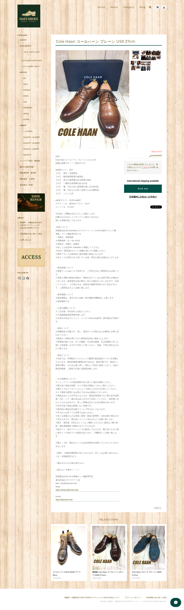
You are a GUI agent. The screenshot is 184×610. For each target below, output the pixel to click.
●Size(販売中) (25, 46)
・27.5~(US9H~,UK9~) (30, 66)
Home (101, 7)
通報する (158, 508)
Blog (142, 7)
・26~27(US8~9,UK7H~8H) (31, 59)
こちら (144, 167)
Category (128, 7)
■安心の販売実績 (27, 167)
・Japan (25, 114)
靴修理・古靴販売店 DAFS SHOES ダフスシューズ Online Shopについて (31, 225)
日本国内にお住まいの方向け (143, 197)
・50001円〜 (26, 155)
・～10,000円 (26, 131)
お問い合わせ (25, 240)
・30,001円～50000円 (30, 149)
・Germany (26, 108)
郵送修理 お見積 (27, 179)
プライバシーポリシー (133, 597)
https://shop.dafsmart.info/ (67, 490)
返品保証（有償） (27, 185)
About (114, 7)
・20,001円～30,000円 (30, 143)
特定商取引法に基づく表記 (31, 234)
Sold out (143, 188)
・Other (25, 119)
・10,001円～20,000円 (30, 137)
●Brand (23, 72)
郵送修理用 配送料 (28, 173)
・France (26, 90)
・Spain (24, 96)
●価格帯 (23, 125)
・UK (23, 78)
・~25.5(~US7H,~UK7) (30, 52)
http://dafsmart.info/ (64, 499)
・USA (24, 102)
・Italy (24, 84)
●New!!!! (23, 40)
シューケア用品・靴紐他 (30, 161)
